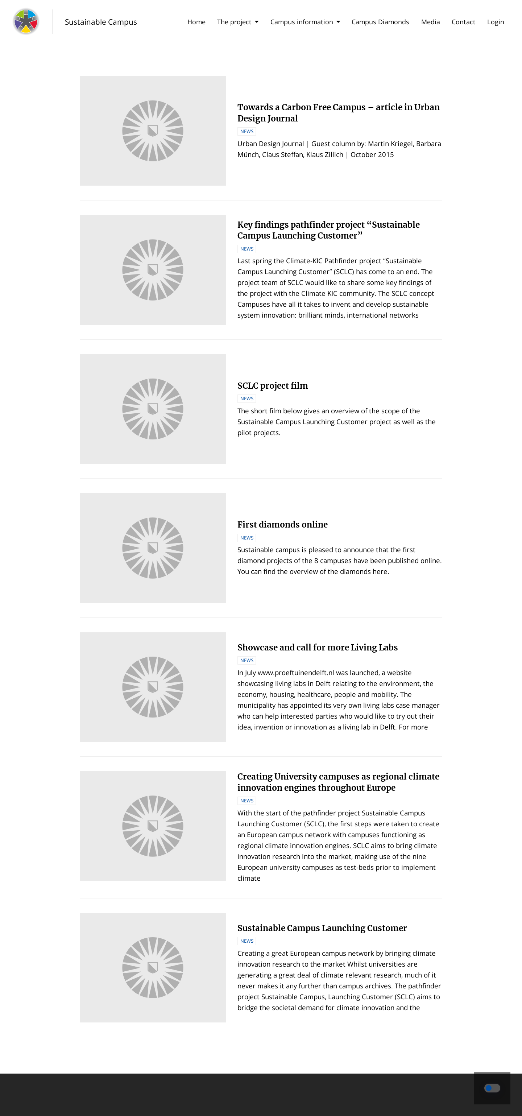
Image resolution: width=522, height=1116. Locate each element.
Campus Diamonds (380, 21)
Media (430, 21)
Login (495, 21)
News (246, 131)
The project (237, 21)
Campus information (305, 21)
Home (196, 21)
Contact (464, 21)
